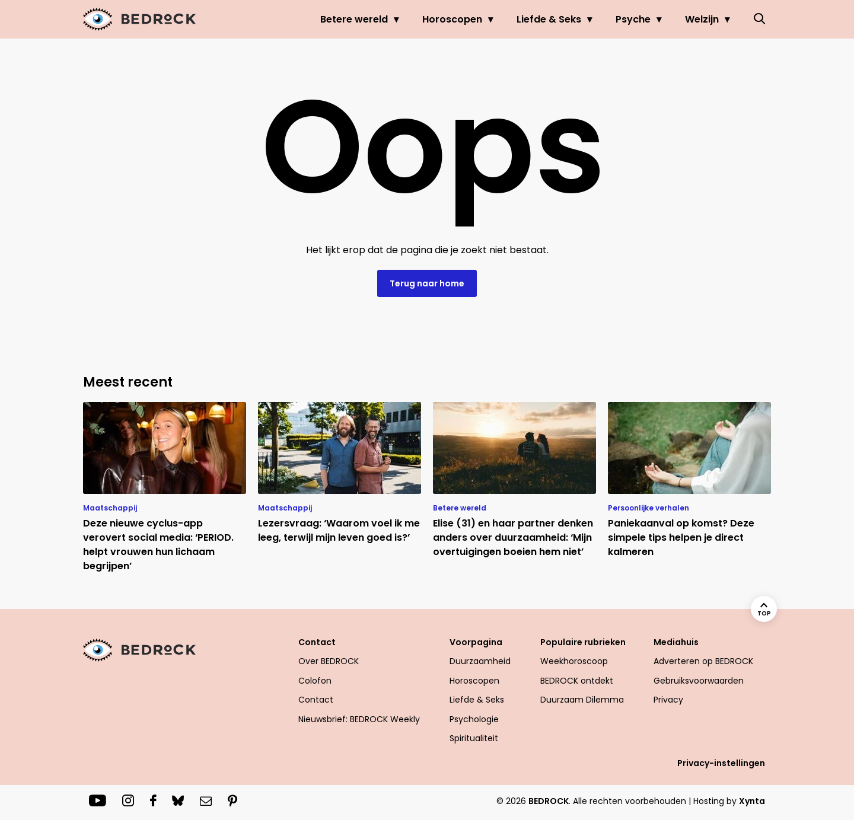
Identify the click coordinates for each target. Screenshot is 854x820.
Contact (317, 642)
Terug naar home (427, 283)
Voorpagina (476, 642)
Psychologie (474, 719)
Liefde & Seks (549, 19)
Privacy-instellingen (721, 763)
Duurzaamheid (480, 661)
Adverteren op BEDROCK (703, 661)
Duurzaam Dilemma (582, 700)
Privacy (668, 700)
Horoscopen (452, 19)
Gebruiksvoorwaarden (699, 681)
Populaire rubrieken (583, 642)
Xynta (752, 801)
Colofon (315, 681)
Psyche (633, 19)
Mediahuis (676, 642)
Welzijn (702, 19)
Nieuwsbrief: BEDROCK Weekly (359, 719)
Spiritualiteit (474, 738)
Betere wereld (354, 19)
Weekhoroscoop (574, 661)
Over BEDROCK (328, 661)
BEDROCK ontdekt (576, 681)
